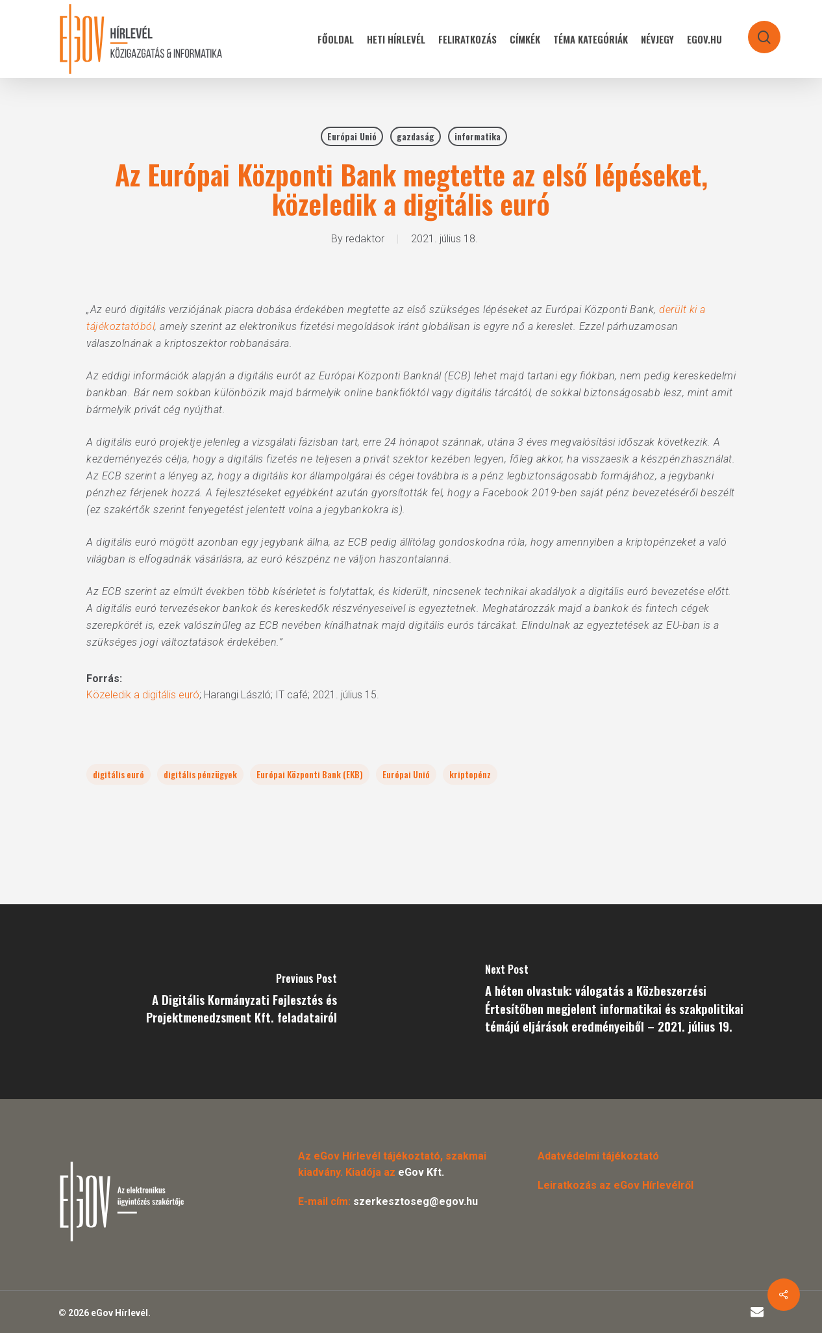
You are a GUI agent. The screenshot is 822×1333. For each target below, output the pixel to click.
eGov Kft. (421, 1172)
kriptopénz (470, 774)
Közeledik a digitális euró (142, 695)
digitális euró (118, 774)
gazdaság (415, 136)
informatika (478, 136)
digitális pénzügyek (200, 774)
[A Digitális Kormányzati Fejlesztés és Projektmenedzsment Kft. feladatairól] (205, 1001)
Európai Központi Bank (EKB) (309, 774)
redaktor (364, 239)
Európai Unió (352, 136)
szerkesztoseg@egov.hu (415, 1201)
